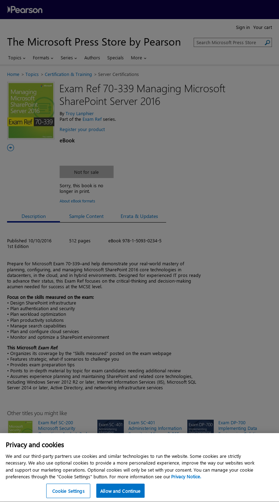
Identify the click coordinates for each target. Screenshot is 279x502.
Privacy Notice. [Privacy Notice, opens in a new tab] (186, 492)
